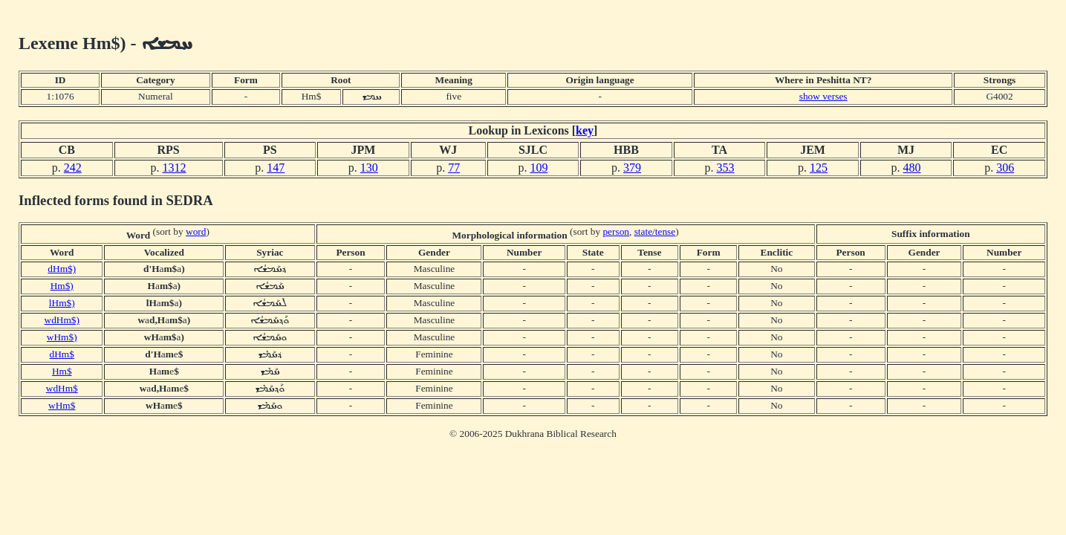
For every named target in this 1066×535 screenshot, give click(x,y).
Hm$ (62, 371)
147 (276, 167)
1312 (174, 167)
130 (369, 167)
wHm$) (62, 337)
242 (73, 167)
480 (912, 167)
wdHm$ (62, 388)
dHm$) (62, 268)
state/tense (655, 231)
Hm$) (62, 285)
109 (538, 167)
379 (632, 167)
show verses (823, 96)
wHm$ (61, 405)
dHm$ (62, 354)
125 (819, 167)
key (585, 130)
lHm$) (62, 302)
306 (1005, 167)
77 (454, 167)
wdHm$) (62, 319)
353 (726, 167)
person (615, 231)
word (196, 231)
